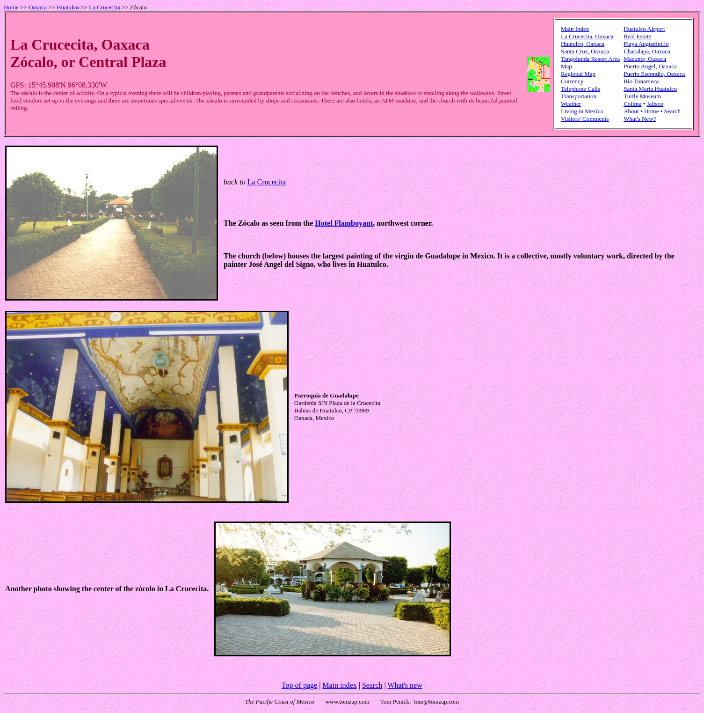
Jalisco (655, 103)
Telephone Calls (580, 88)
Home (11, 7)
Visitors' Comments (585, 118)
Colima (632, 103)
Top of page (299, 685)
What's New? (640, 118)
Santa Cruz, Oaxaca (585, 51)
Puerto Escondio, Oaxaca (654, 73)
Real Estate (637, 36)
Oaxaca (38, 7)
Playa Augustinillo (646, 43)
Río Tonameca (641, 81)
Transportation (578, 96)
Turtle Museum (642, 96)
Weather (571, 103)
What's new (404, 685)
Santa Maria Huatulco (650, 88)
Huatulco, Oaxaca (582, 43)
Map (566, 66)
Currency (572, 81)
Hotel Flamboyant (344, 223)
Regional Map (578, 73)
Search (672, 111)
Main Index (575, 28)
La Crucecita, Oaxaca (587, 36)
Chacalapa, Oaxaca (647, 51)
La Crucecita (104, 7)
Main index (339, 685)
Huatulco (68, 7)
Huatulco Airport (644, 28)
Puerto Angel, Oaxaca (650, 66)
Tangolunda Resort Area (590, 58)
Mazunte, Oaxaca (645, 58)
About (631, 111)
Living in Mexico (582, 111)
